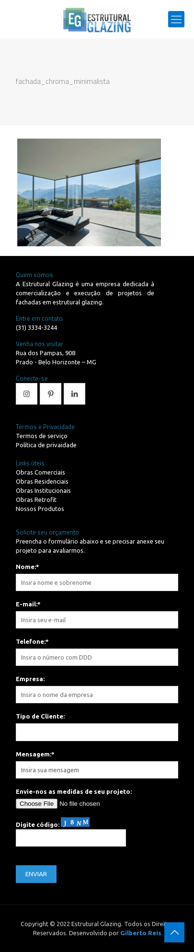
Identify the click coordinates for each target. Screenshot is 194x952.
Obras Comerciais (40, 472)
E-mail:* (28, 604)
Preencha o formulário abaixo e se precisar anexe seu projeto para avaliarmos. (90, 546)
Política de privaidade (46, 444)
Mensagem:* (35, 754)
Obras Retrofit (36, 499)
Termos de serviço (42, 435)
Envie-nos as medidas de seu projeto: (74, 791)
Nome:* (27, 566)
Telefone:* (32, 641)
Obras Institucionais (43, 490)
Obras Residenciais (42, 481)
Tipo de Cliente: (40, 716)
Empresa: (30, 678)
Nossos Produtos (40, 508)
